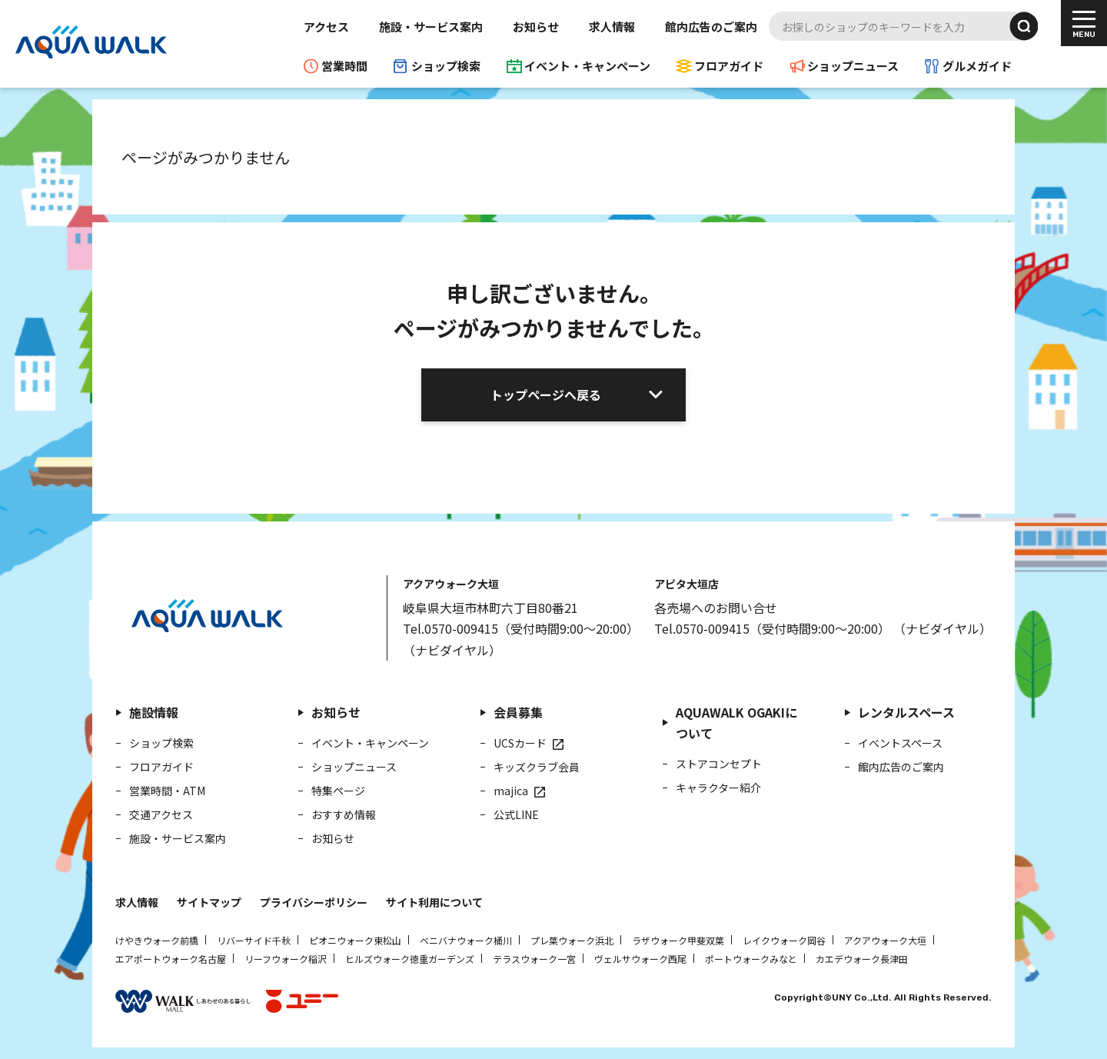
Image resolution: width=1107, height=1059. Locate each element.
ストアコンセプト (719, 763)
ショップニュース (853, 66)
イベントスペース (900, 743)
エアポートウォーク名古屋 (170, 958)
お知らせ (536, 26)
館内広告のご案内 (711, 26)
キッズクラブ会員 (537, 766)
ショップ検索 (445, 66)
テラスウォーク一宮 (534, 958)
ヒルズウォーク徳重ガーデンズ (409, 958)
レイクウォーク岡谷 (784, 940)
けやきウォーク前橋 (156, 940)
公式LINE (516, 814)
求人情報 (612, 26)
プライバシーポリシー (313, 902)
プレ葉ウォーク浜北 (571, 940)
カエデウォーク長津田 (862, 958)
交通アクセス (161, 814)
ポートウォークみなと (751, 958)
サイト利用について (434, 902)
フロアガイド (728, 66)
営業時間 (344, 66)
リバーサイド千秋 (254, 940)
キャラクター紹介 (718, 787)
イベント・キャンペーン (587, 66)
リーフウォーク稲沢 (285, 958)
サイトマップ (209, 902)
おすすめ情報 (343, 814)
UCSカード (520, 743)
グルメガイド (977, 66)
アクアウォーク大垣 (885, 940)
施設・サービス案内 (431, 26)
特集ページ (338, 790)
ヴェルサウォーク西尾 (640, 958)
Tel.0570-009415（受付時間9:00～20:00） (521, 628)
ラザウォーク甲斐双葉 (678, 940)
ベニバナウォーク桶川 (466, 940)
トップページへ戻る (545, 394)
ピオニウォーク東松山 (355, 940)
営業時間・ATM (167, 790)
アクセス (326, 26)
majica (511, 790)
